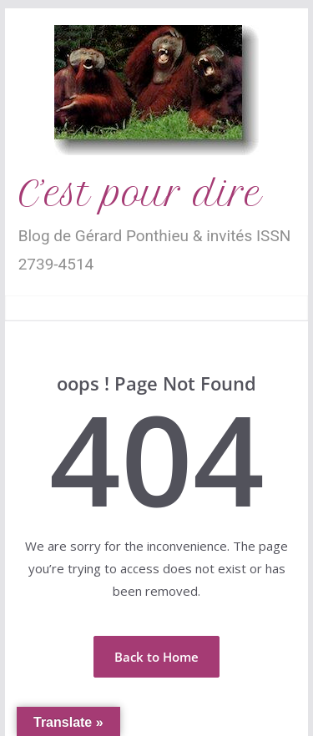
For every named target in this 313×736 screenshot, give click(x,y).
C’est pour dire (140, 193)
